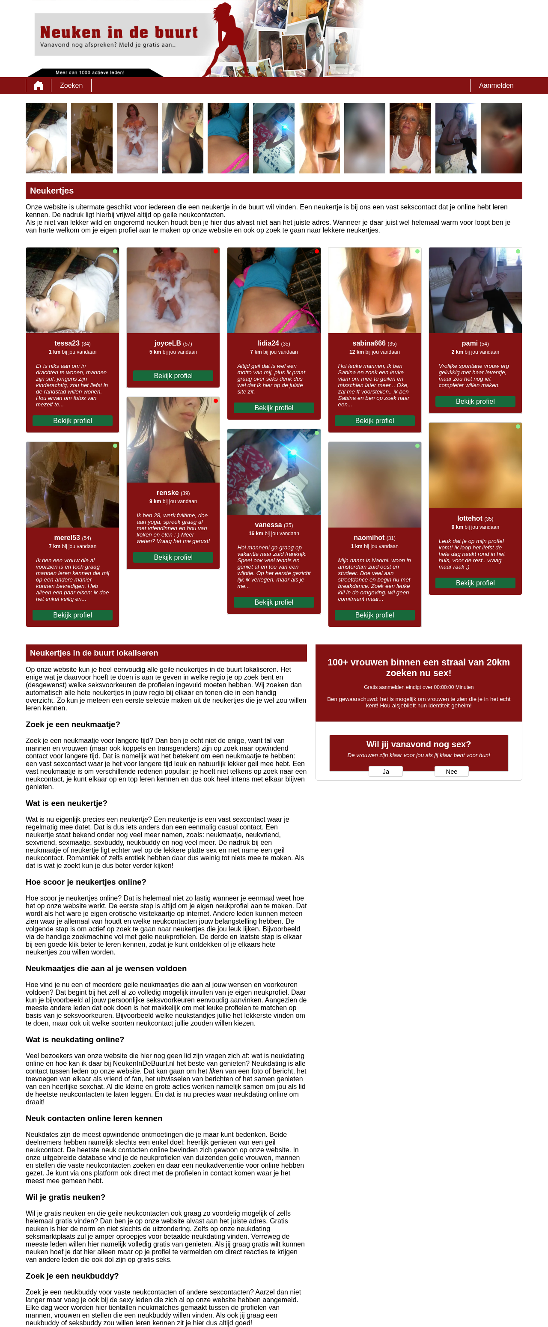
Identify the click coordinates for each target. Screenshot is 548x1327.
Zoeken (71, 85)
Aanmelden (496, 85)
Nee (452, 771)
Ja (386, 771)
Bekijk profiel (72, 420)
